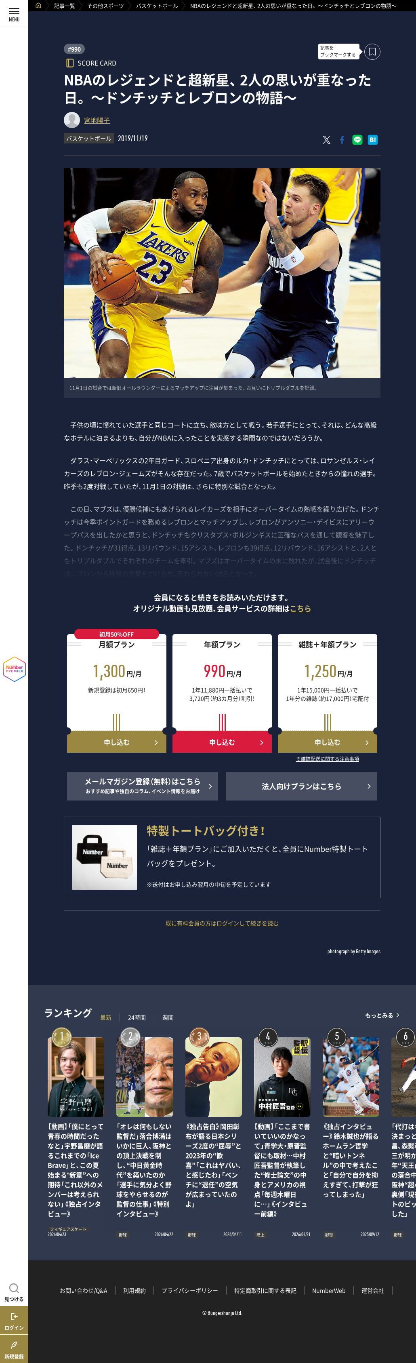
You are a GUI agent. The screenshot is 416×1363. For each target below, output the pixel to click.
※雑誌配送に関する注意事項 (327, 759)
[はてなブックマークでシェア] (373, 140)
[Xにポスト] (327, 140)
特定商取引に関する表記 (265, 1290)
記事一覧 (64, 5)
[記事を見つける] (14, 1291)
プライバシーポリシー (190, 1290)
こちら (300, 608)
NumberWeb (329, 1290)
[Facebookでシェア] (342, 140)
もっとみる (379, 1015)
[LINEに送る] (357, 140)
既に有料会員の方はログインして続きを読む (222, 923)
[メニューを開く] (14, 14)
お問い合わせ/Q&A (83, 1290)
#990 (74, 49)
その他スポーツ (105, 5)
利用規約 (134, 1290)
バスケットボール (157, 5)
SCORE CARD (97, 62)
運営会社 (372, 1290)
